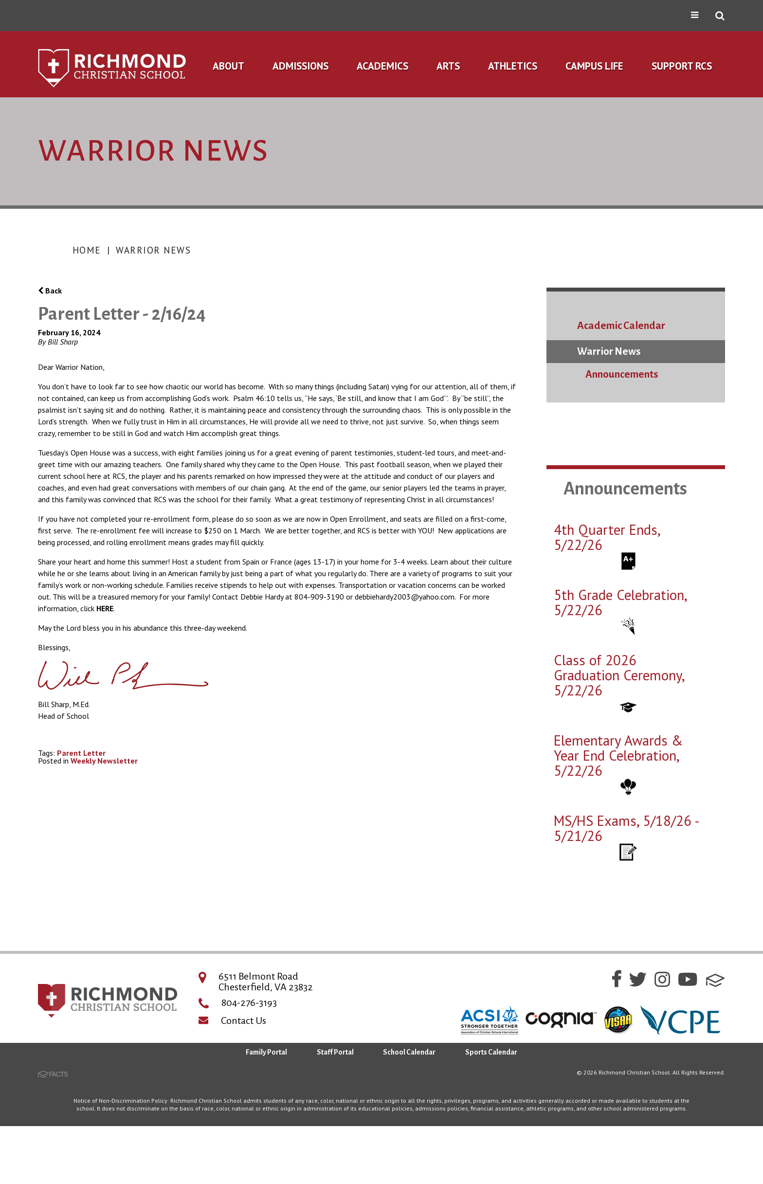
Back (50, 290)
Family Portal (266, 1052)
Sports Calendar (491, 1052)
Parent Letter (81, 753)
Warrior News (153, 250)
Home (87, 250)
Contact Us (243, 1020)
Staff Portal (335, 1052)
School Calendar (409, 1052)
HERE (104, 608)
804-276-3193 (249, 1002)
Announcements (621, 374)
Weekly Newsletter (104, 760)
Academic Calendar (621, 325)
